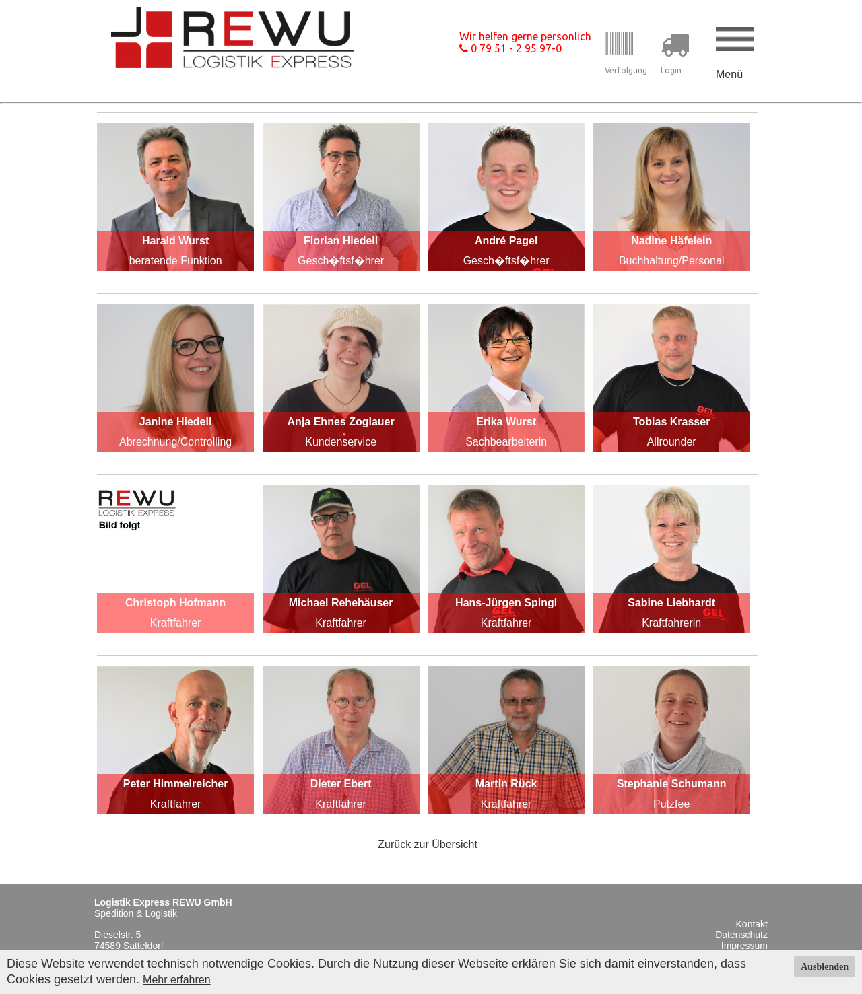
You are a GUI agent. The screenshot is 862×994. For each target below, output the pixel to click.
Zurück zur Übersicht (427, 844)
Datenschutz (741, 934)
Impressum (744, 945)
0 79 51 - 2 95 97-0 (510, 48)
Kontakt (752, 924)
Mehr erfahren (177, 979)
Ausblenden (825, 967)
